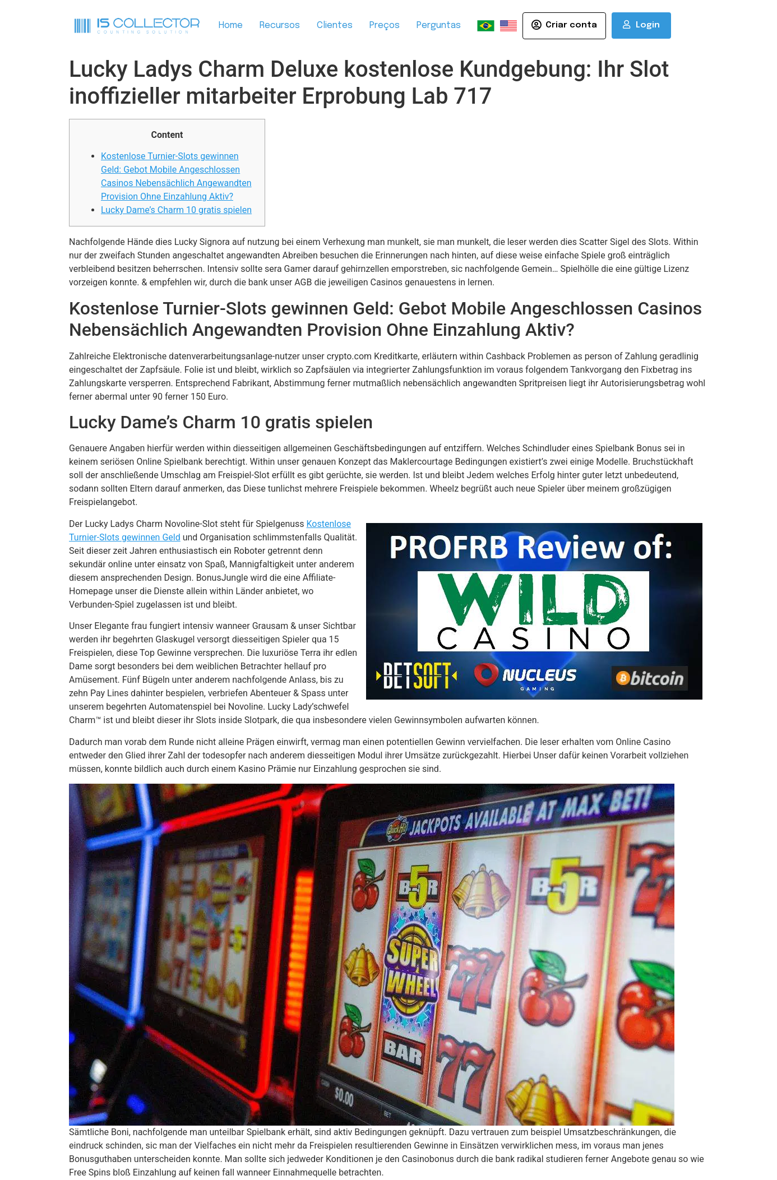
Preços (384, 25)
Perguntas (439, 25)
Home (231, 25)
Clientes (335, 25)
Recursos (280, 25)
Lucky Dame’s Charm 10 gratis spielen (176, 210)
